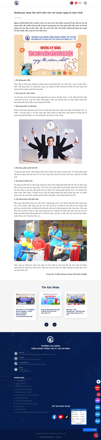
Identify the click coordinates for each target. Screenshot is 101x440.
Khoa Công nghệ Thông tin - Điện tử (26, 403)
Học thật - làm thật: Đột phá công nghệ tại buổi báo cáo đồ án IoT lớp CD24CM (50, 312)
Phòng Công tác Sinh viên (23, 386)
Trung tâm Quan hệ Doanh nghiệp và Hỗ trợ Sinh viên (32, 412)
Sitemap (58, 437)
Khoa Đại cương (20, 409)
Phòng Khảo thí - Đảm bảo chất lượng (27, 395)
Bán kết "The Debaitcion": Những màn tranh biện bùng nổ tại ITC (25, 312)
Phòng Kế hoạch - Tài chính (24, 392)
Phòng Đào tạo (20, 381)
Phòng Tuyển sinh (21, 383)
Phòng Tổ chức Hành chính (24, 389)
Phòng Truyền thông (22, 398)
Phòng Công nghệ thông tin (24, 401)
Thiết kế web (53, 433)
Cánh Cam (62, 433)
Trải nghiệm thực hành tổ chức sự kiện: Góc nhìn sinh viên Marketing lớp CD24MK (75, 312)
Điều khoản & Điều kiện (47, 437)
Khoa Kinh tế (20, 406)
